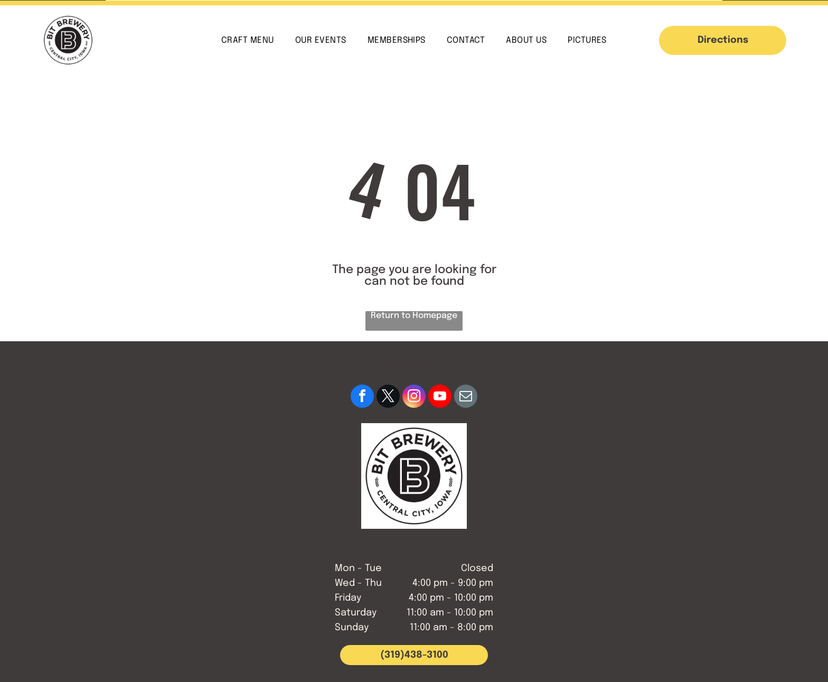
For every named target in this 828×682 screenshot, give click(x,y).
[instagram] (414, 397)
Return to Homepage (414, 315)
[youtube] (439, 397)
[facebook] (362, 397)
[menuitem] (248, 40)
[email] (465, 397)
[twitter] (388, 397)
